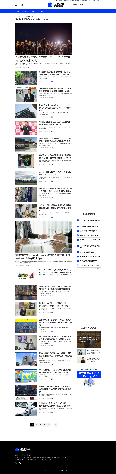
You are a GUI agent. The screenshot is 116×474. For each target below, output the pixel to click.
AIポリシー (51, 459)
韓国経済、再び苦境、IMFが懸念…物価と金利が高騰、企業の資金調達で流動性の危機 (55, 389)
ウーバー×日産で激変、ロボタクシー (90, 256)
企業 (28, 67)
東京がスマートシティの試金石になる (90, 240)
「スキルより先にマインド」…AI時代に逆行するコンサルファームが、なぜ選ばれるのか (93, 360)
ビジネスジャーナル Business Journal (58, 4)
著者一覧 (39, 457)
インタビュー (23, 455)
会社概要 (34, 457)
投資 (42, 11)
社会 (52, 81)
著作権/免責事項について (47, 457)
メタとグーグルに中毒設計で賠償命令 (90, 221)
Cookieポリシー (43, 459)
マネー (52, 295)
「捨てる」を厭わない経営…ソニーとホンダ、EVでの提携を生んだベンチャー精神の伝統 (55, 107)
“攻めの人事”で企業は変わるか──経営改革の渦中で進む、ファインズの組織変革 (93, 352)
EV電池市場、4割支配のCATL (89, 261)
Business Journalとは (20, 457)
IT (51, 279)
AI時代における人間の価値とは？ (89, 235)
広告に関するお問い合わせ (21, 459)
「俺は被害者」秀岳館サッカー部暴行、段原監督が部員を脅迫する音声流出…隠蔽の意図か (55, 355)
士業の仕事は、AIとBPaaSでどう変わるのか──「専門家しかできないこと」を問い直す (88, 339)
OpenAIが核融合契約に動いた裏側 (90, 246)
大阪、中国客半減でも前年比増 (88, 231)
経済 (30, 455)
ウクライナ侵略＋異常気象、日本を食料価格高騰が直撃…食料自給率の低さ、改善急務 (55, 207)
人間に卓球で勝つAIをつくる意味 (89, 265)
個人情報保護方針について (33, 459)
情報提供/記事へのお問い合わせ (61, 457)
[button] (16, 5)
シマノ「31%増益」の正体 (87, 252)
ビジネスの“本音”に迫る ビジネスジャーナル (22, 450)
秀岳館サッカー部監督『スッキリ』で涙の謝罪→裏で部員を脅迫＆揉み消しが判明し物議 (55, 322)
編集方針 (29, 457)
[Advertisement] (89, 183)
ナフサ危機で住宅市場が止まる (89, 226)
